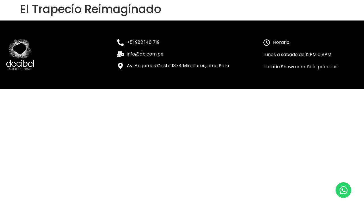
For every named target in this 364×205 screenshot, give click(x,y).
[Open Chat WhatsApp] (343, 190)
